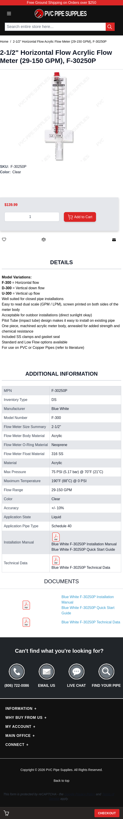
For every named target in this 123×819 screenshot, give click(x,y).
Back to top (61, 780)
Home (4, 41)
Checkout (107, 813)
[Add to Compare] (44, 239)
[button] (59, 116)
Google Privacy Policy (79, 794)
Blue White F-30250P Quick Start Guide (83, 549)
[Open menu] (9, 13)
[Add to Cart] (80, 217)
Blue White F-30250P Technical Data (80, 567)
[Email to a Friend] (114, 239)
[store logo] (61, 13)
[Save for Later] (4, 239)
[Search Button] (110, 27)
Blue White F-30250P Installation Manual (84, 544)
